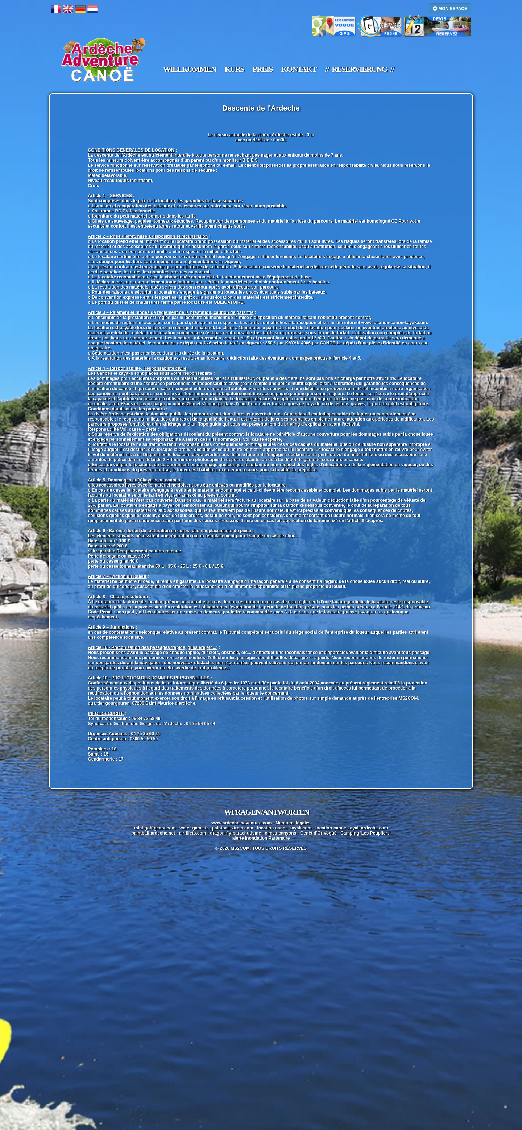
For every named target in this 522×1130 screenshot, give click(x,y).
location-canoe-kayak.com (284, 828)
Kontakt (298, 69)
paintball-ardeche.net (153, 833)
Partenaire (279, 838)
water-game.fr (193, 828)
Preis (263, 69)
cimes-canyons (281, 833)
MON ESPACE (450, 8)
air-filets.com (192, 833)
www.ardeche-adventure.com (241, 822)
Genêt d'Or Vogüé (318, 833)
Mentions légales (293, 822)
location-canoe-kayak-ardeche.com (351, 828)
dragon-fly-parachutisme (235, 833)
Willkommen (189, 69)
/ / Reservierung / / (359, 69)
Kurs (234, 69)
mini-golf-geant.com (155, 828)
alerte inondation (250, 838)
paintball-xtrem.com (232, 828)
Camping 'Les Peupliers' (365, 833)
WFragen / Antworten (266, 811)
